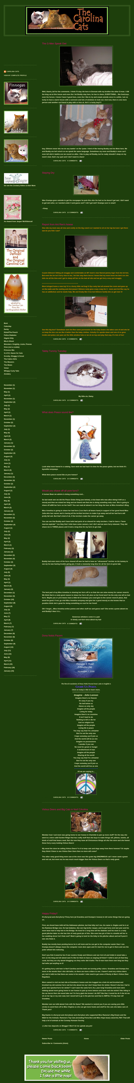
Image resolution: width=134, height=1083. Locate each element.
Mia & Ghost (9, 341)
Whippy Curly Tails (11, 371)
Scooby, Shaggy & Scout (14, 356)
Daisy (91, 396)
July (5, 405)
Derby (6, 329)
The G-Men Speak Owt (54, 43)
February (7, 548)
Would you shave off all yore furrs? (60, 490)
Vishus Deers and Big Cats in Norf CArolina (65, 809)
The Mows (8, 365)
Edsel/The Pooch (11, 332)
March (6, 416)
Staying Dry (48, 172)
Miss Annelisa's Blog (120, 505)
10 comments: (73, 901)
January (7, 443)
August (7, 456)
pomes (73, 609)
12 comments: (73, 212)
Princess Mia (9, 350)
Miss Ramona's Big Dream (109, 1015)
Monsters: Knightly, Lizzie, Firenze (18, 344)
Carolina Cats (13, 71)
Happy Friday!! (49, 913)
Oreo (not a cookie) (11, 347)
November (8, 385)
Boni (6, 323)
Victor (6, 368)
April (6, 395)
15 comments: (73, 478)
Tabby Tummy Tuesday (54, 351)
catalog (67, 467)
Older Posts (125, 1039)
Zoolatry (7, 374)
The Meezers (9, 362)
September (8, 402)
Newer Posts (47, 1039)
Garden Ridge (64, 838)
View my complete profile (15, 75)
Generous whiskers (80, 617)
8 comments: (72, 623)
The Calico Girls (10, 359)
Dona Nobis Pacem (52, 635)
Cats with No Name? (73, 1004)
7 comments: (72, 1030)
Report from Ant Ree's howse (57, 224)
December (8, 477)
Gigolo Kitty (9, 338)
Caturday (7, 326)
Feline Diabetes (10, 335)
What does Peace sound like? (58, 412)
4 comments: (72, 161)
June (6, 463)
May (5, 392)
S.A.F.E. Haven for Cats (13, 353)
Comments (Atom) (60, 1043)
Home (86, 1039)
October (7, 422)
